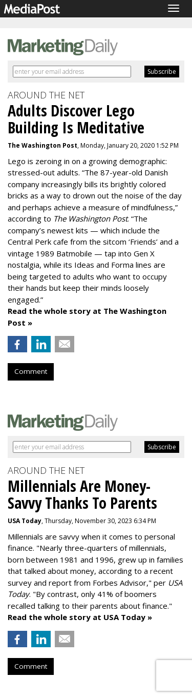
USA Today (24, 520)
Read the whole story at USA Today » (80, 617)
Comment (30, 371)
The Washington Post (42, 145)
